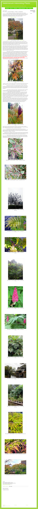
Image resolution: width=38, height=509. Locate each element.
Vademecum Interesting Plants (16, 3)
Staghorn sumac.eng (13, 17)
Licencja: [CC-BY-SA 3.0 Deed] (6, 484)
